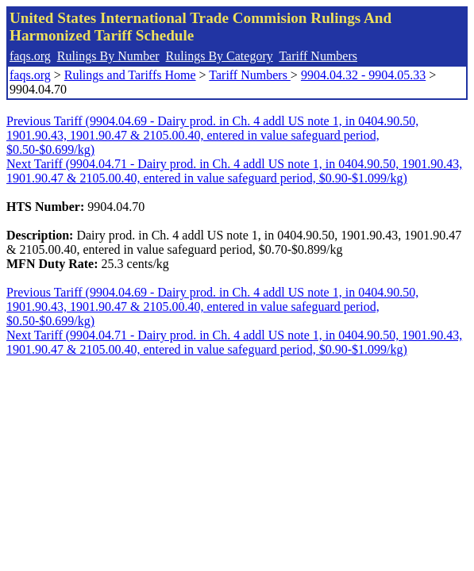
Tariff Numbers (318, 56)
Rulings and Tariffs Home (130, 75)
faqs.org (30, 56)
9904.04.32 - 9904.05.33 (363, 75)
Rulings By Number (108, 56)
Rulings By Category (219, 56)
